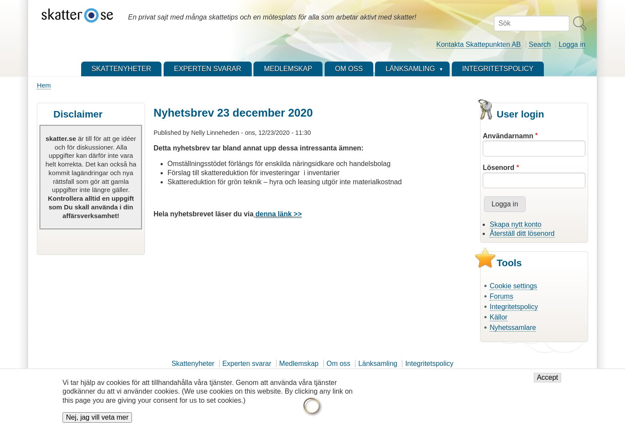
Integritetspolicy (514, 306)
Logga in (572, 44)
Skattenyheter (192, 363)
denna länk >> (279, 214)
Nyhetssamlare (513, 327)
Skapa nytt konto (515, 224)
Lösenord (498, 167)
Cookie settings (513, 286)
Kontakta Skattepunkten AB (478, 44)
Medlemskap (299, 363)
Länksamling (378, 363)
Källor (498, 317)
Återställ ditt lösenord (522, 233)
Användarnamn (508, 136)
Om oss (338, 363)
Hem (44, 85)
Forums (501, 296)
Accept (547, 381)
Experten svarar (246, 363)
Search (540, 44)
